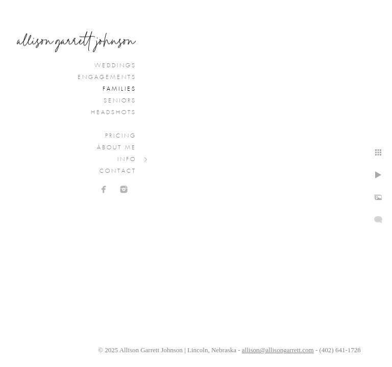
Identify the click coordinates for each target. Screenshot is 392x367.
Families (119, 89)
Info (126, 159)
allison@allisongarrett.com (278, 350)
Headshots (113, 113)
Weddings (115, 66)
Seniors (120, 101)
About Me (116, 148)
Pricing (120, 136)
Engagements (107, 77)
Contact (118, 171)
